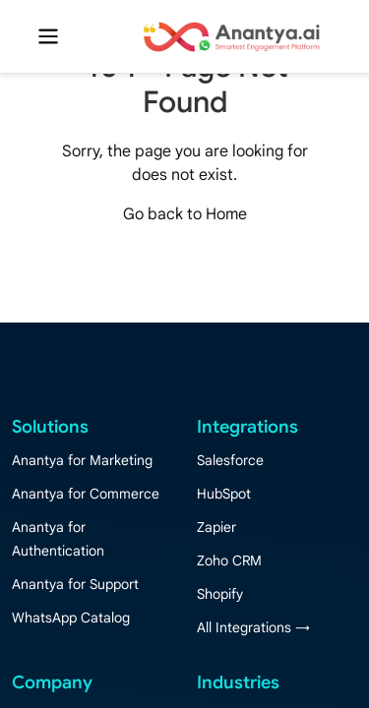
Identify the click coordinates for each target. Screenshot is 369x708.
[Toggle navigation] (48, 36)
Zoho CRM (229, 560)
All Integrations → (253, 627)
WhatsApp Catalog (71, 617)
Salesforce (230, 460)
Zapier (216, 527)
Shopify (220, 594)
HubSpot (224, 493)
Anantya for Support (75, 584)
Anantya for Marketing (82, 460)
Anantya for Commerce (85, 493)
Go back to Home (185, 214)
